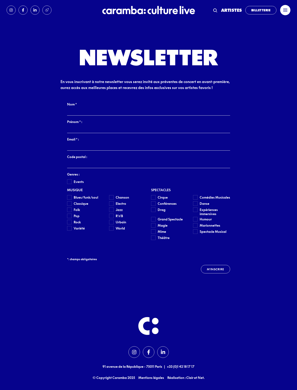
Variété (79, 228)
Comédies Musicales (215, 197)
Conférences (167, 203)
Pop (76, 216)
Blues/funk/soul (86, 197)
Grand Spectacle (170, 219)
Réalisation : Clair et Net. (186, 378)
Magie (163, 225)
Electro (121, 203)
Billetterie (261, 10)
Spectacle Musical (213, 232)
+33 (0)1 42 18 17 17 (181, 366)
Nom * (72, 104)
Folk (77, 210)
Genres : (73, 174)
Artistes (231, 10)
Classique (81, 203)
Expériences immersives (209, 212)
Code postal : (77, 157)
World (120, 228)
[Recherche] (215, 10)
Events (79, 182)
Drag (161, 210)
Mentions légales (151, 378)
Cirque (163, 197)
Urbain (121, 222)
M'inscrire (215, 269)
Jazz (119, 210)
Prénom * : (74, 122)
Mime (162, 232)
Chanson (122, 197)
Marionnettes (210, 225)
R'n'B (119, 216)
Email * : (73, 139)
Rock (77, 222)
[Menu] (285, 10)
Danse (204, 203)
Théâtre (164, 238)
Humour (206, 219)
